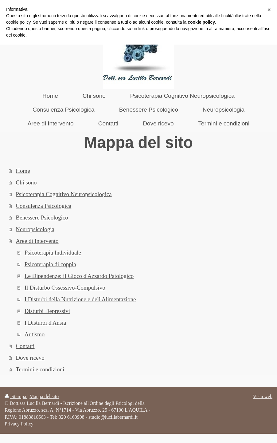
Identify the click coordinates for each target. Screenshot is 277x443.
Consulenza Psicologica (43, 206)
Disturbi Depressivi (47, 311)
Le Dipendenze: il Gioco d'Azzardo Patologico (79, 276)
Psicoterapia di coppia (50, 264)
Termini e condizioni (40, 369)
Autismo (35, 334)
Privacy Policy (19, 423)
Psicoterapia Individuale (53, 252)
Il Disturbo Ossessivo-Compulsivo (65, 287)
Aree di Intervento (37, 241)
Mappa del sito (44, 396)
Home (23, 171)
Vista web (262, 396)
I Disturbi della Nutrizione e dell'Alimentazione (80, 299)
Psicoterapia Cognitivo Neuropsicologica (63, 194)
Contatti (25, 346)
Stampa (16, 396)
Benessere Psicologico (42, 217)
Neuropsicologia (35, 229)
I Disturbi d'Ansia (45, 322)
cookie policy (201, 22)
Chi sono (26, 182)
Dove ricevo (30, 357)
